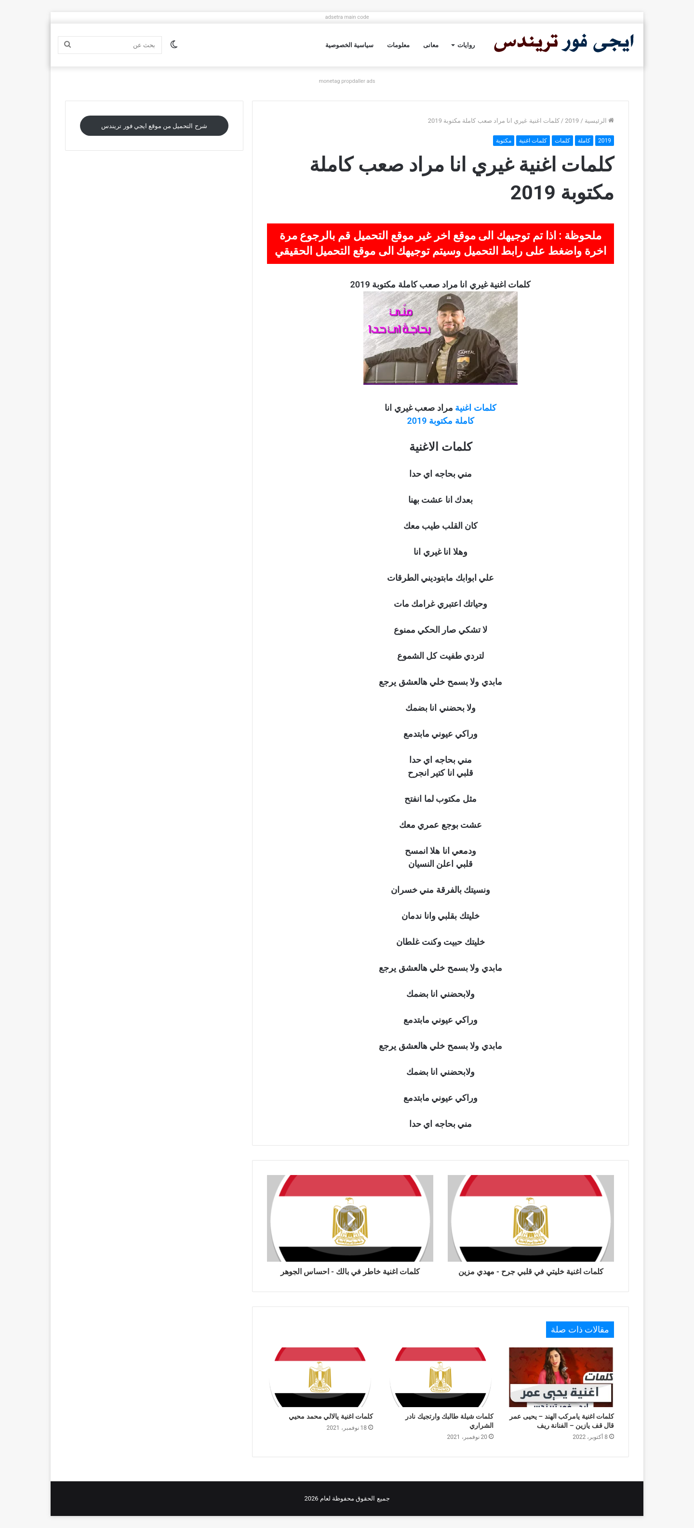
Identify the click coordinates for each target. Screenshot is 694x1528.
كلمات (562, 140)
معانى (431, 45)
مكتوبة (503, 140)
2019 (572, 120)
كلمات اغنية (533, 140)
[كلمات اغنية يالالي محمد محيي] (320, 1377)
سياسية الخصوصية (349, 45)
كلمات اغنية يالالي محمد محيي (331, 1416)
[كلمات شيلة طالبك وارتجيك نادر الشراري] (440, 1377)
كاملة (584, 140)
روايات (466, 45)
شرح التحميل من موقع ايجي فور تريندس (154, 126)
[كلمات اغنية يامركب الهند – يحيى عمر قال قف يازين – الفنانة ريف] (561, 1377)
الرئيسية (599, 120)
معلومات (398, 45)
